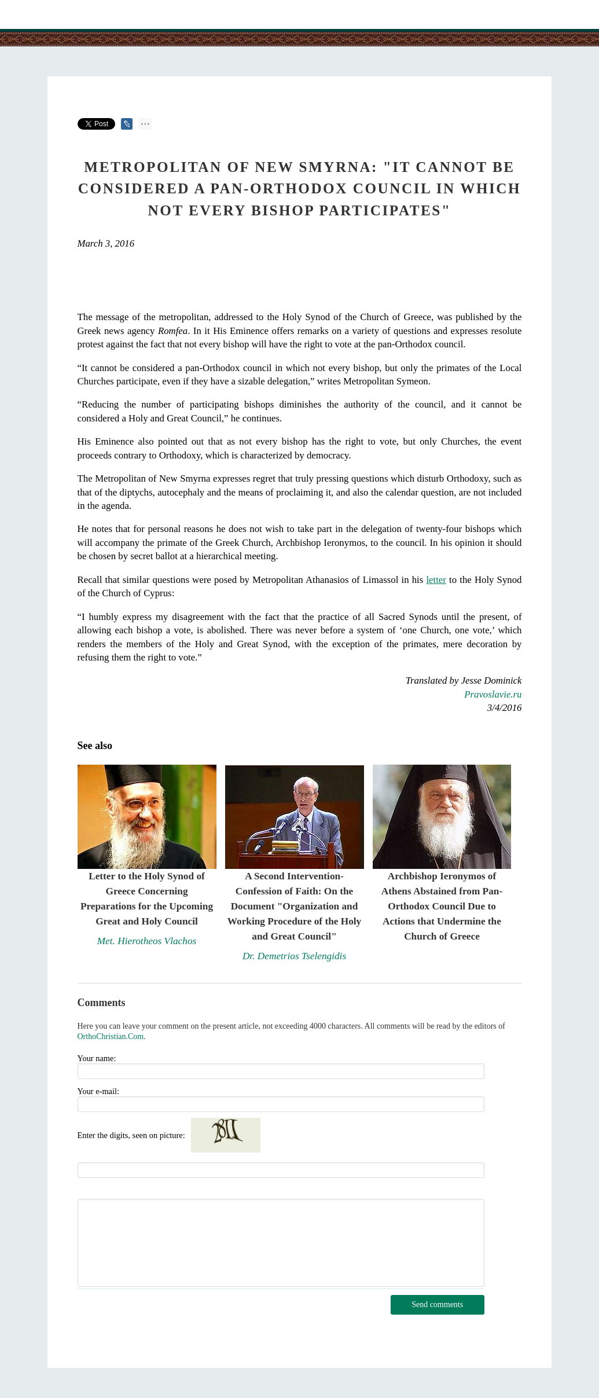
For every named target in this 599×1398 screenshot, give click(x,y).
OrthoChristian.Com (111, 1036)
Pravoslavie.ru (492, 694)
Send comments (437, 1304)
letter (436, 579)
